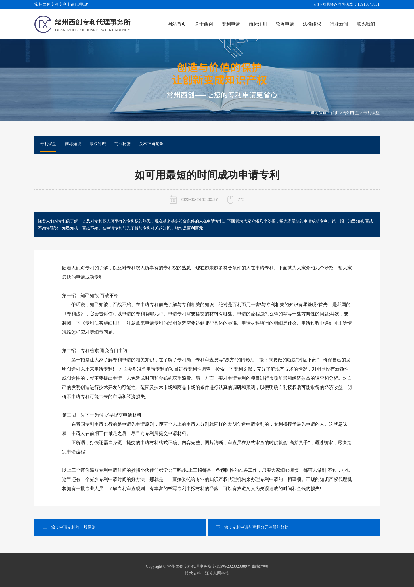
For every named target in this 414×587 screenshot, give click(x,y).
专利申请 (231, 24)
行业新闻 (339, 24)
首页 (335, 113)
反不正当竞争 (151, 144)
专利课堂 (351, 113)
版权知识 (98, 144)
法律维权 (312, 24)
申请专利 (264, 267)
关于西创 (204, 24)
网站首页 (177, 24)
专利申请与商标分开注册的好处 (260, 527)
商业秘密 (122, 144)
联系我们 (366, 24)
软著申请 (285, 24)
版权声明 (260, 566)
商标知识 (73, 144)
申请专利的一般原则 (77, 527)
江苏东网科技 (217, 573)
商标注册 (258, 24)
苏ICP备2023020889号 (231, 566)
